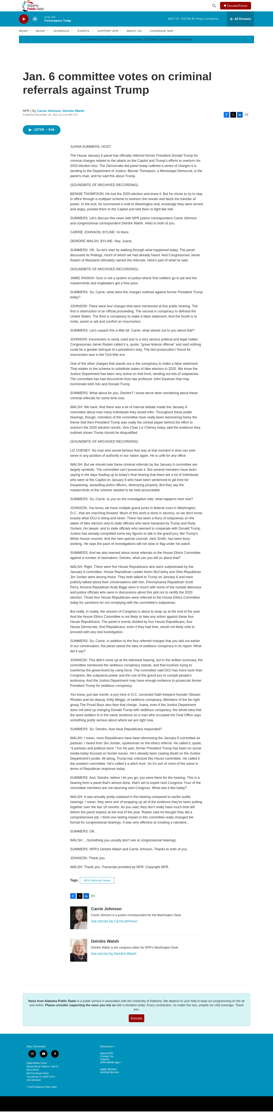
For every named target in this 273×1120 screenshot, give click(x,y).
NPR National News (97, 888)
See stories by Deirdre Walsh (113, 962)
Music (40, 39)
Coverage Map (162, 39)
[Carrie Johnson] (78, 926)
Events (83, 39)
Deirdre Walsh (73, 119)
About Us (133, 39)
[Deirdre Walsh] (78, 958)
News (23, 39)
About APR (106, 1061)
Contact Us (106, 1064)
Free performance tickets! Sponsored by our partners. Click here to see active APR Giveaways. (136, 48)
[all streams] (240, 27)
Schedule (61, 39)
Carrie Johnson (49, 119)
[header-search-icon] (214, 10)
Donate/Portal (239, 10)
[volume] (35, 27)
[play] (24, 27)
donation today (135, 1013)
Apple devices (108, 1077)
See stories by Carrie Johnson (114, 929)
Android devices (109, 1080)
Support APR (107, 39)
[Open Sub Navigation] (30, 39)
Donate (136, 1026)
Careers (105, 1068)
